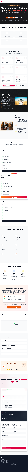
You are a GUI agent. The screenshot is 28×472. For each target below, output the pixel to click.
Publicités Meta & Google (13, 464)
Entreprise (16, 431)
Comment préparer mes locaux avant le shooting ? (14, 340)
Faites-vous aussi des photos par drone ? (14, 353)
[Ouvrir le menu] (26, 1)
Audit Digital (11, 458)
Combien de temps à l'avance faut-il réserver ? (14, 345)
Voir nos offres (19, 17)
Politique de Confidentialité (18, 469)
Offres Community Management (14, 307)
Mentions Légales (12, 469)
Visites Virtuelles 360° (13, 463)
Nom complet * (4, 427)
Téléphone (3, 431)
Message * (3, 439)
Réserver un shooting (10, 17)
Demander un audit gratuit (8, 85)
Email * (15, 427)
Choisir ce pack (14, 171)
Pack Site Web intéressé (5, 435)
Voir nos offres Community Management (14, 328)
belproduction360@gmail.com (7, 414)
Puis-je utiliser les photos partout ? (14, 348)
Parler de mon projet (20, 85)
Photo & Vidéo (12, 462)
